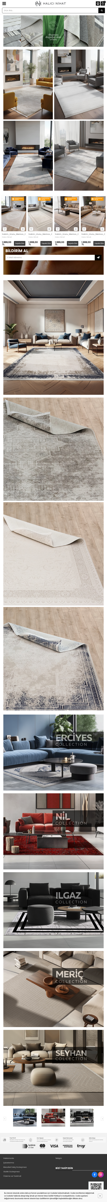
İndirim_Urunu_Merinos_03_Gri (40, 234)
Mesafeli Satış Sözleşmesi (15, 1167)
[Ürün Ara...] (102, 10)
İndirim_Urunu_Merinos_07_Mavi (93, 234)
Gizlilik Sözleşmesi (11, 1171)
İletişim (59, 1158)
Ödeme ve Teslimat (12, 1176)
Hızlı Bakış (22, 229)
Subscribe (98, 257)
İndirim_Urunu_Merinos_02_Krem (13, 234)
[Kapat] (100, 1196)
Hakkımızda (8, 1158)
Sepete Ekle (19, 243)
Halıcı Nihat (7, 237)
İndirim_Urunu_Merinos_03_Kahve (66, 234)
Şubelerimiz (8, 1162)
